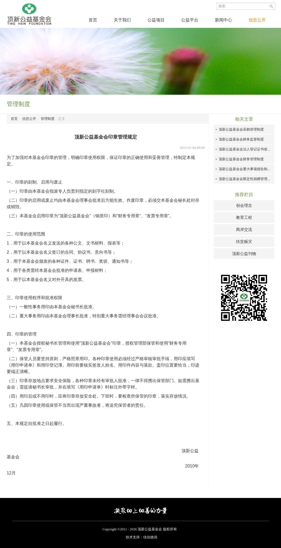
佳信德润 (150, 537)
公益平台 (189, 20)
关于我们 (122, 20)
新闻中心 (223, 20)
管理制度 (48, 119)
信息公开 (257, 20)
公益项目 (156, 20)
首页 (93, 20)
